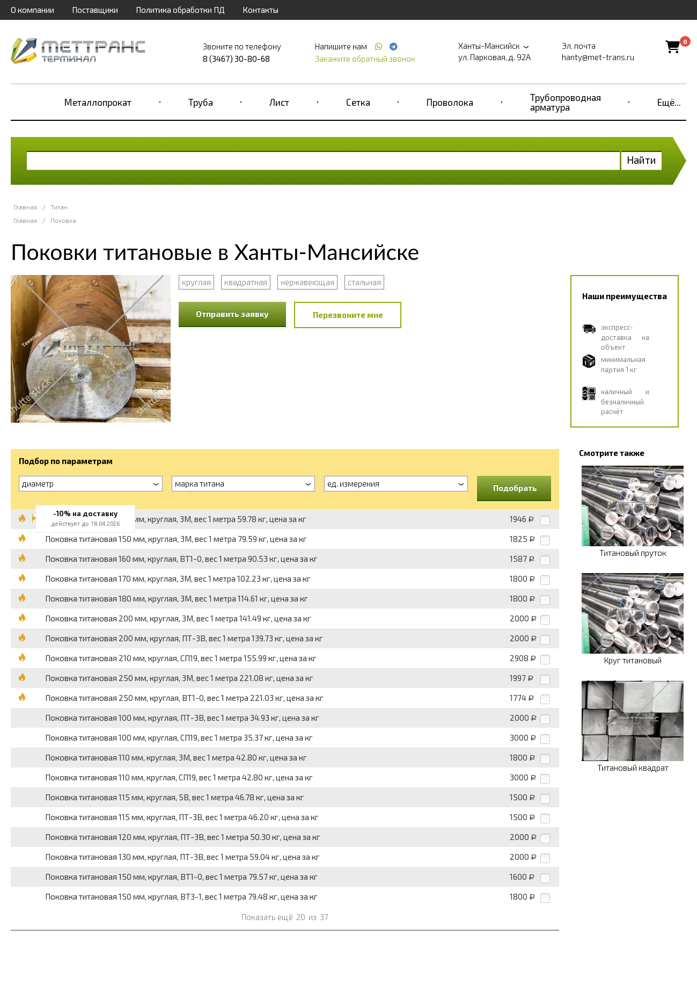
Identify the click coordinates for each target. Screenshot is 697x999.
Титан (59, 207)
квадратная (245, 282)
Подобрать (515, 488)
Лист (279, 102)
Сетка (358, 102)
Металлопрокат (97, 102)
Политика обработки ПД (180, 10)
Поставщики (95, 10)
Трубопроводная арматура (565, 102)
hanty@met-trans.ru (598, 57)
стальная (364, 282)
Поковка (63, 220)
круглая (196, 282)
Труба (200, 102)
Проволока (450, 102)
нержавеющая (307, 282)
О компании (32, 10)
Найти (641, 160)
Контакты (260, 10)
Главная (25, 207)
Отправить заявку (232, 313)
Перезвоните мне (348, 315)
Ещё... (669, 102)
